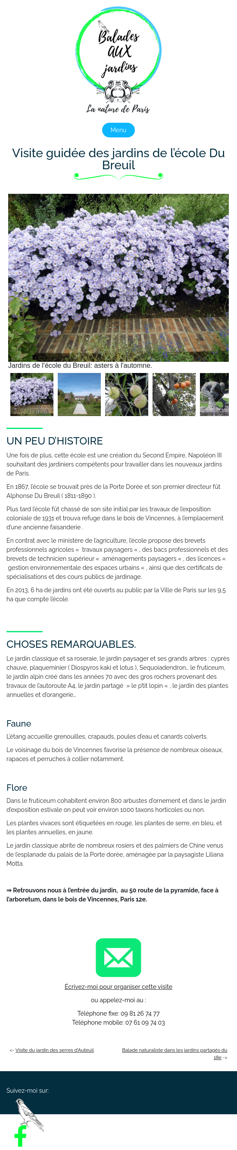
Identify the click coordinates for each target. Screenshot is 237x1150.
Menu (119, 130)
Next (216, 281)
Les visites (128, 1125)
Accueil (37, 1125)
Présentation (80, 1125)
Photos (167, 1125)
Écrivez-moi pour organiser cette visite (118, 986)
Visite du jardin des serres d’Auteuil (55, 1050)
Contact (93, 1133)
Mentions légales (143, 1133)
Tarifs (200, 1125)
